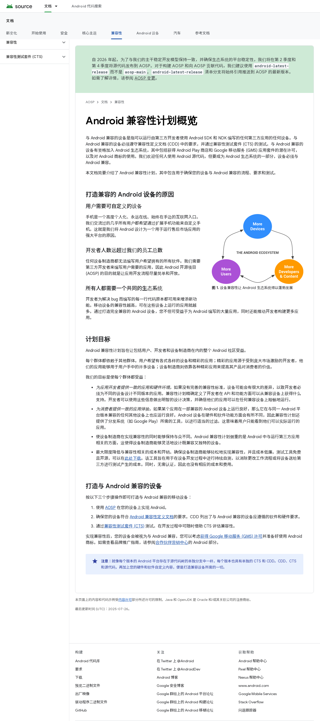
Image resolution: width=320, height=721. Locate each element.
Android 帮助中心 (252, 661)
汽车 (177, 33)
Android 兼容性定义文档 (152, 517)
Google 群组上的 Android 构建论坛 (185, 702)
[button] (30, 42)
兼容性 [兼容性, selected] (116, 33)
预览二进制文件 (87, 685)
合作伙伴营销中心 (171, 542)
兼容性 (119, 102)
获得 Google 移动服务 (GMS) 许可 (231, 536)
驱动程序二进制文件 (91, 702)
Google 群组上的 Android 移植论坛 (185, 710)
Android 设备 (147, 33)
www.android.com (253, 685)
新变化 (11, 33)
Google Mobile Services (257, 693)
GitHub (81, 710)
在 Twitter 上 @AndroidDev (178, 669)
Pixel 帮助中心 (249, 669)
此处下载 (133, 458)
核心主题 (89, 33)
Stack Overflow (251, 702)
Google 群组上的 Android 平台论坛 (185, 693)
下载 (78, 677)
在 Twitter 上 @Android (175, 661)
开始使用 (39, 33)
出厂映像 (82, 693)
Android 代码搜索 (87, 6)
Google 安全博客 (170, 685)
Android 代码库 (87, 661)
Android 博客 (167, 677)
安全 (64, 33)
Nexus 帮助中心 (251, 677)
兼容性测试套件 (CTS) (124, 526)
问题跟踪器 (247, 710)
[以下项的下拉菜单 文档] (58, 6)
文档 (10, 20)
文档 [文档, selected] (48, 6)
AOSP (90, 102)
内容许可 (125, 600)
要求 (78, 669)
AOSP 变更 (145, 78)
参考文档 (202, 33)
